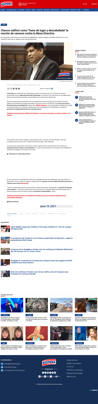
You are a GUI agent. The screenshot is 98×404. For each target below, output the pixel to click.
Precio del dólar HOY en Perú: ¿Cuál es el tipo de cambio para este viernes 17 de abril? (36, 319)
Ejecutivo (27, 213)
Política (27, 9)
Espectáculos (55, 9)
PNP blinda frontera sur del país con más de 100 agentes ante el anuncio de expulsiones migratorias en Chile (60, 319)
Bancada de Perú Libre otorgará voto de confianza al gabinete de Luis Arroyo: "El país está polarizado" (87, 63)
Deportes (39, 9)
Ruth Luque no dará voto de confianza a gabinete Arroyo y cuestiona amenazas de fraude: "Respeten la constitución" (87, 56)
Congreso (21, 213)
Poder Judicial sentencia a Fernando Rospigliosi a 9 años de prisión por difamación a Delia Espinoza (87, 121)
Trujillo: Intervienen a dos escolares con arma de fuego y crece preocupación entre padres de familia (61, 347)
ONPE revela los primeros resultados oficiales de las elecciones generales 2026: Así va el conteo (87, 98)
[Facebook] (43, 373)
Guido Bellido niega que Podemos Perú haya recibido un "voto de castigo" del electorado (41, 228)
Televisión (73, 9)
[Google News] (53, 373)
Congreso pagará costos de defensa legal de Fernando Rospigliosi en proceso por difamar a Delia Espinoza (86, 85)
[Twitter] (45, 373)
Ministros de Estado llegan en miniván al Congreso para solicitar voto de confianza (86, 70)
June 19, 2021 (48, 206)
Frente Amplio (35, 213)
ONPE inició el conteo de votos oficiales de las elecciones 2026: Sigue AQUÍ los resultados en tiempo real (87, 106)
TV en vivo (70, 367)
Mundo (34, 9)
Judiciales (46, 9)
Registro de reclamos (74, 363)
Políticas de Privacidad (74, 373)
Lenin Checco (43, 213)
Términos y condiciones (75, 370)
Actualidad (21, 9)
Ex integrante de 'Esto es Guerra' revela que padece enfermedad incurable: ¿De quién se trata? (10, 319)
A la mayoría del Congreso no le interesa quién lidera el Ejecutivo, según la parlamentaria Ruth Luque (42, 239)
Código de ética (72, 360)
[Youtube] (48, 373)
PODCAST (94, 4)
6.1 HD (85, 4)
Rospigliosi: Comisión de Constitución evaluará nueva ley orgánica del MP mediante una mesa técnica (41, 262)
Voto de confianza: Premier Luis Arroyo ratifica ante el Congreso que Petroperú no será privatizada (39, 273)
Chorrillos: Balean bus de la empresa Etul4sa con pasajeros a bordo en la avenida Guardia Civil (85, 319)
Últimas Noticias (12, 9)
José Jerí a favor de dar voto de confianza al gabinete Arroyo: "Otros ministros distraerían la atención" (86, 77)
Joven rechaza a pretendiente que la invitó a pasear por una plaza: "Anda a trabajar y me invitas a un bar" (11, 347)
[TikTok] (55, 373)
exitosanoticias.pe (10, 367)
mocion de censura (61, 213)
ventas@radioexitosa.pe (12, 364)
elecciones (24, 183)
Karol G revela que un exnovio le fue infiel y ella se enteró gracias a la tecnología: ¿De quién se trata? (35, 347)
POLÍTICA (9, 215)
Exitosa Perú (65, 9)
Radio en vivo (71, 376)
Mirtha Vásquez (51, 213)
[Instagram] (50, 373)
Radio (78, 9)
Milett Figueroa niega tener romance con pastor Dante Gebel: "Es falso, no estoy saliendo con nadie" (85, 347)
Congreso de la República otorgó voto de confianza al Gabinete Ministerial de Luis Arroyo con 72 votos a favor (42, 250)
